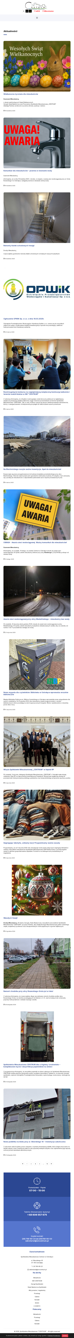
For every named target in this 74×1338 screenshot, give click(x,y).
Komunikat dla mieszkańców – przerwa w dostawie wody (27, 171)
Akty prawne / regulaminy (37, 1290)
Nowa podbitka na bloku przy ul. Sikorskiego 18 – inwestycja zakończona (34, 1142)
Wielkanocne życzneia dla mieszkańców (20, 94)
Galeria (37, 1297)
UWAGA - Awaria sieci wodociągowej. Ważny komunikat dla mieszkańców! (35, 542)
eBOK (38, 11)
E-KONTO (37, 1306)
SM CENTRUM (37, 1281)
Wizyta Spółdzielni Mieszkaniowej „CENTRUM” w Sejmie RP (28, 770)
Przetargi (37, 1293)
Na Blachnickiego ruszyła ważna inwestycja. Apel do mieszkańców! (32, 469)
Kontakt (37, 1300)
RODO (37, 1303)
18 (47, 1164)
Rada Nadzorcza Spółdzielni (37, 1287)
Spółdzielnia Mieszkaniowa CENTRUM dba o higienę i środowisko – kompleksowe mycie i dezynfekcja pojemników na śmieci (31, 1066)
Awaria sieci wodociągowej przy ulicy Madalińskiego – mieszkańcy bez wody (36, 619)
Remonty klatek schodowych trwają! (18, 246)
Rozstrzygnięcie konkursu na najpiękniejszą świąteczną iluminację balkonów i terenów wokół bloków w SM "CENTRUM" (36, 393)
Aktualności (37, 1278)
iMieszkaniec (49, 11)
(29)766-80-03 (45, 1239)
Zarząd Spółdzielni (37, 1284)
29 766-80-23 (38, 1266)
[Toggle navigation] (37, 17)
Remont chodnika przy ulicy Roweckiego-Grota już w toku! (28, 991)
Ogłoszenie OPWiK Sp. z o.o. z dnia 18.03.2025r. (23, 319)
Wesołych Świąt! (10, 918)
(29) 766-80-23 (28, 1239)
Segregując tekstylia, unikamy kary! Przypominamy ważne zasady (31, 843)
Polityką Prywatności (54, 1335)
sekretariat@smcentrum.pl (37, 1241)
